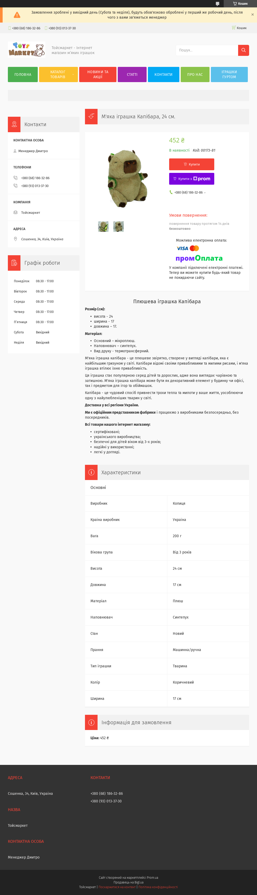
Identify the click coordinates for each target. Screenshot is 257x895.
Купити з (194, 179)
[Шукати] (243, 50)
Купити (194, 164)
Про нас (195, 74)
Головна (22, 74)
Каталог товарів (57, 74)
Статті (132, 74)
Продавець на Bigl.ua (128, 882)
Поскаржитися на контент (117, 887)
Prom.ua (152, 878)
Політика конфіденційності (158, 887)
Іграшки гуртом (229, 74)
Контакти (163, 74)
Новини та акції (97, 74)
